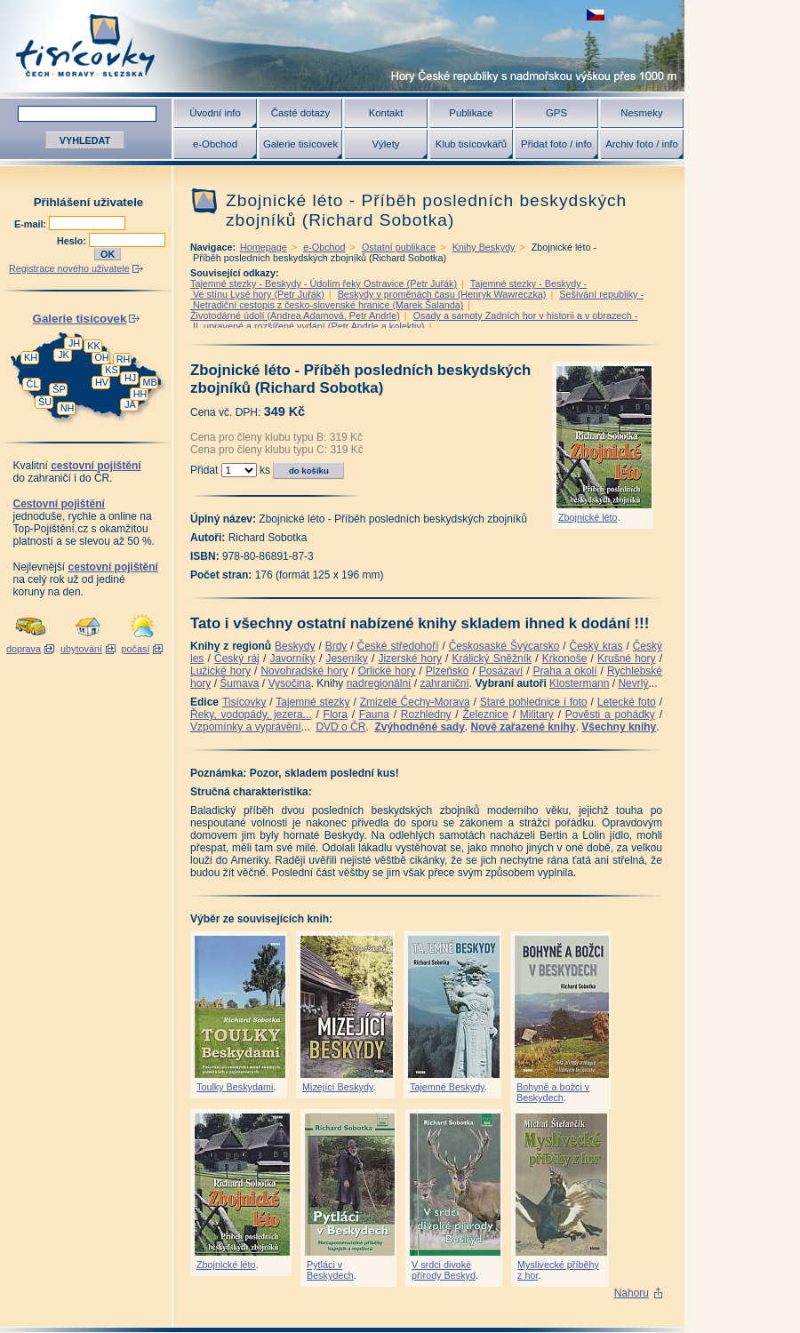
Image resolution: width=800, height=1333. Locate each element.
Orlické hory (387, 671)
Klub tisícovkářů (471, 144)
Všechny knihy (618, 727)
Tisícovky (244, 702)
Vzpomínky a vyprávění (245, 727)
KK (93, 345)
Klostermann (579, 683)
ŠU (45, 401)
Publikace (470, 113)
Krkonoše (565, 658)
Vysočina (289, 683)
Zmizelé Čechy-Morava (415, 702)
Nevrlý (633, 683)
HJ (130, 377)
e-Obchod (215, 144)
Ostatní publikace (399, 247)
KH (30, 357)
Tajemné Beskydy (447, 1087)
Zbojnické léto (588, 517)
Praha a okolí (565, 671)
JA (130, 404)
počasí (136, 648)
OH (101, 357)
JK (63, 354)
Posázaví (501, 671)
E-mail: (31, 224)
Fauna (374, 714)
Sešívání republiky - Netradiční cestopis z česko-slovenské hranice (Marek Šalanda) (417, 299)
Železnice (485, 714)
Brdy (336, 646)
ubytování (81, 648)
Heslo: (73, 240)
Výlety (385, 144)
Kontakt (386, 113)
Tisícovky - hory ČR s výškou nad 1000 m (342, 46)
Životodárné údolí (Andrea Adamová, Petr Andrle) (295, 315)
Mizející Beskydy (337, 1087)
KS (111, 369)
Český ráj (237, 658)
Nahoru (631, 1293)
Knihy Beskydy (484, 247)
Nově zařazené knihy (522, 727)
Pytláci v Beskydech (330, 1270)
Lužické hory (220, 671)
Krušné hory (626, 658)
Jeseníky (346, 658)
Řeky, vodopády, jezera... (251, 714)
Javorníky (292, 658)
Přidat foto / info (556, 144)
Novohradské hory (304, 671)
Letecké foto (626, 702)
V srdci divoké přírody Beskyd (444, 1270)
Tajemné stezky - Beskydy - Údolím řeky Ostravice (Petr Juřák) (323, 283)
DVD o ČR (340, 727)
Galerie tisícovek (300, 144)
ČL (33, 384)
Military (537, 714)
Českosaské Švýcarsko (504, 646)
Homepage (263, 247)
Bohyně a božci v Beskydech (552, 1092)
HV (101, 382)
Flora (336, 714)
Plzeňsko (447, 671)
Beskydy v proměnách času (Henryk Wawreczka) (442, 294)
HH (140, 393)
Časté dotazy (300, 113)
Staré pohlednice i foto (534, 702)
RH (123, 359)
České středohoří (398, 646)
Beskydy (295, 646)
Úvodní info (215, 113)
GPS (556, 113)
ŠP (58, 389)
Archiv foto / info (641, 144)
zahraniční (444, 683)
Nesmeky (641, 113)
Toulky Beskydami (234, 1087)
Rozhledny (426, 714)
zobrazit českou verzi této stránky (595, 14)
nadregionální (379, 683)
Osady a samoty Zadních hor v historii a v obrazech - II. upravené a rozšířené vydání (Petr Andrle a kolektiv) (413, 320)
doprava (23, 648)
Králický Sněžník (492, 658)
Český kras (596, 646)
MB (149, 382)
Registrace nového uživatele (69, 268)
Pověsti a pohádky (610, 714)
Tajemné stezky (312, 702)
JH (74, 343)
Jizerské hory (410, 658)
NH (67, 408)
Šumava (239, 683)
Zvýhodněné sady (419, 727)
